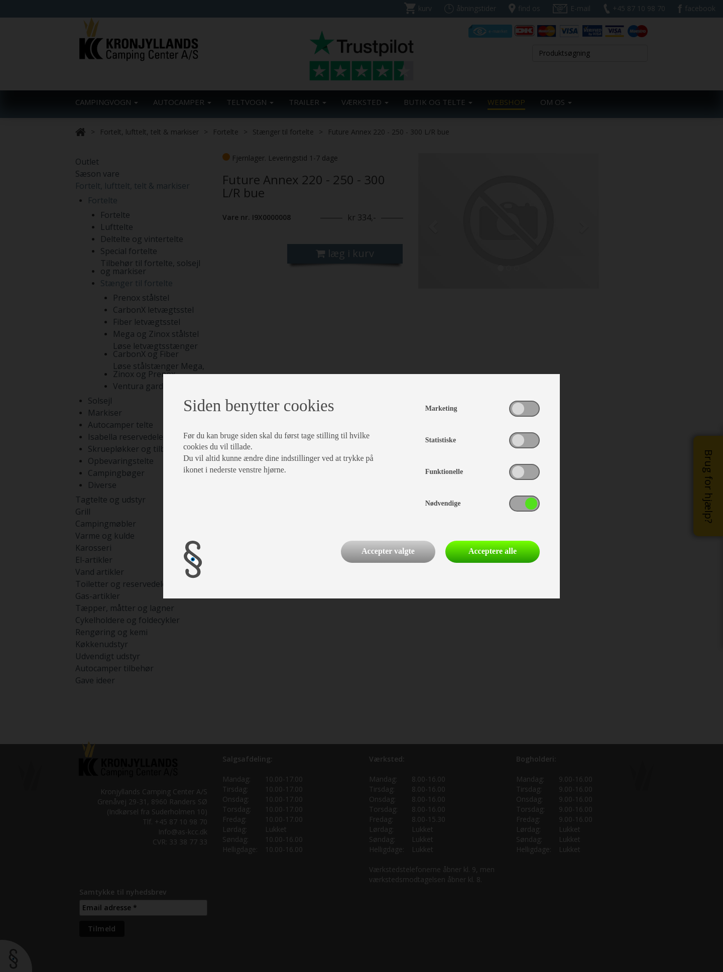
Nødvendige (443, 503)
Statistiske (440, 440)
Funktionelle (444, 471)
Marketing (441, 408)
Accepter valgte (388, 551)
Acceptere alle (492, 551)
